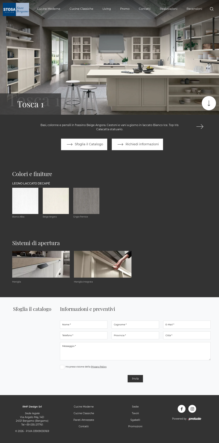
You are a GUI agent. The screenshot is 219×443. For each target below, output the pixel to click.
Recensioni (194, 8)
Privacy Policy (99, 366)
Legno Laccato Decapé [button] (31, 183)
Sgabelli (135, 419)
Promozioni (135, 426)
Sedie (135, 406)
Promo (125, 8)
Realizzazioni (168, 8)
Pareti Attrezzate (83, 419)
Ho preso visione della (86, 366)
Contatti (144, 8)
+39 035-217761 (34, 424)
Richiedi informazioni (137, 144)
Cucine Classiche (81, 8)
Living (107, 8)
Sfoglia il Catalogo (84, 144)
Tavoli (135, 413)
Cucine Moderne (48, 8)
